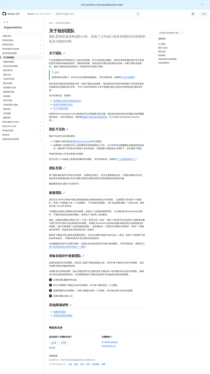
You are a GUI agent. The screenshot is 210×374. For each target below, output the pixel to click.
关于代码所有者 (60, 108)
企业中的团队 (128, 77)
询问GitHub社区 (110, 342)
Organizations (13, 27)
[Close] (202, 4)
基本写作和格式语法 (63, 104)
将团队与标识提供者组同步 (94, 116)
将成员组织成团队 (63, 23)
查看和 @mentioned (80, 141)
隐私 (76, 364)
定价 (88, 364)
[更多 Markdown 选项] (182, 33)
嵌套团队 (57, 192)
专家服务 (96, 364)
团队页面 (57, 168)
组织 (51, 23)
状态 (82, 364)
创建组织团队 (59, 311)
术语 (70, 364)
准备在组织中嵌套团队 (66, 255)
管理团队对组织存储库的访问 (67, 100)
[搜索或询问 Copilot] (97, 14)
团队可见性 (58, 129)
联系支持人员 (109, 346)
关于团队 (57, 53)
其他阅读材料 (60, 305)
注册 (204, 13)
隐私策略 (52, 347)
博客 (103, 364)
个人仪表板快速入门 (126, 159)
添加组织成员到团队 (63, 315)
